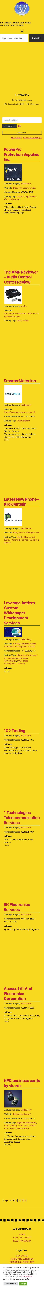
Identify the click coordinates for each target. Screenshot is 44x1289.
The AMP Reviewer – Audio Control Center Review (21, 277)
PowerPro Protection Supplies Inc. (21, 154)
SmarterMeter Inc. (20, 380)
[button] (22, 31)
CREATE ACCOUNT (22, 1237)
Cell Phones (26, 528)
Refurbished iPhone (20, 540)
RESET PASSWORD (22, 1241)
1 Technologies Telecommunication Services (22, 817)
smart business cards (19, 1128)
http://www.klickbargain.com (26, 533)
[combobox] (14, 38)
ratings (25, 320)
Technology (26, 405)
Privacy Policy (26, 1276)
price (19, 320)
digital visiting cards (13, 1125)
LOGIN (22, 1234)
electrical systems (12, 199)
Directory (16, 137)
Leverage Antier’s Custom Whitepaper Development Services (19, 613)
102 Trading (14, 730)
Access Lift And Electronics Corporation (18, 993)
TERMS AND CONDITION (22, 1259)
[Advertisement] (22, 65)
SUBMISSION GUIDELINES (22, 1262)
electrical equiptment (26, 196)
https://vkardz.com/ (22, 1114)
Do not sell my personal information (16, 1279)
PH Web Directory (25, 100)
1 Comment (34, 104)
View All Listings (32, 137)
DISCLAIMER (22, 1255)
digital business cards (26, 1123)
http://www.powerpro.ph (24, 188)
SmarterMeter (23, 421)
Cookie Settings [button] (10, 1284)
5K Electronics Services (17, 907)
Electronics (22, 95)
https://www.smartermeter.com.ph (19, 412)
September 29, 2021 (16, 104)
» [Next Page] (25, 1200)
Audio (24, 306)
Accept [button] (23, 1284)
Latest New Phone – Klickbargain (21, 502)
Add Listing (21, 132)
